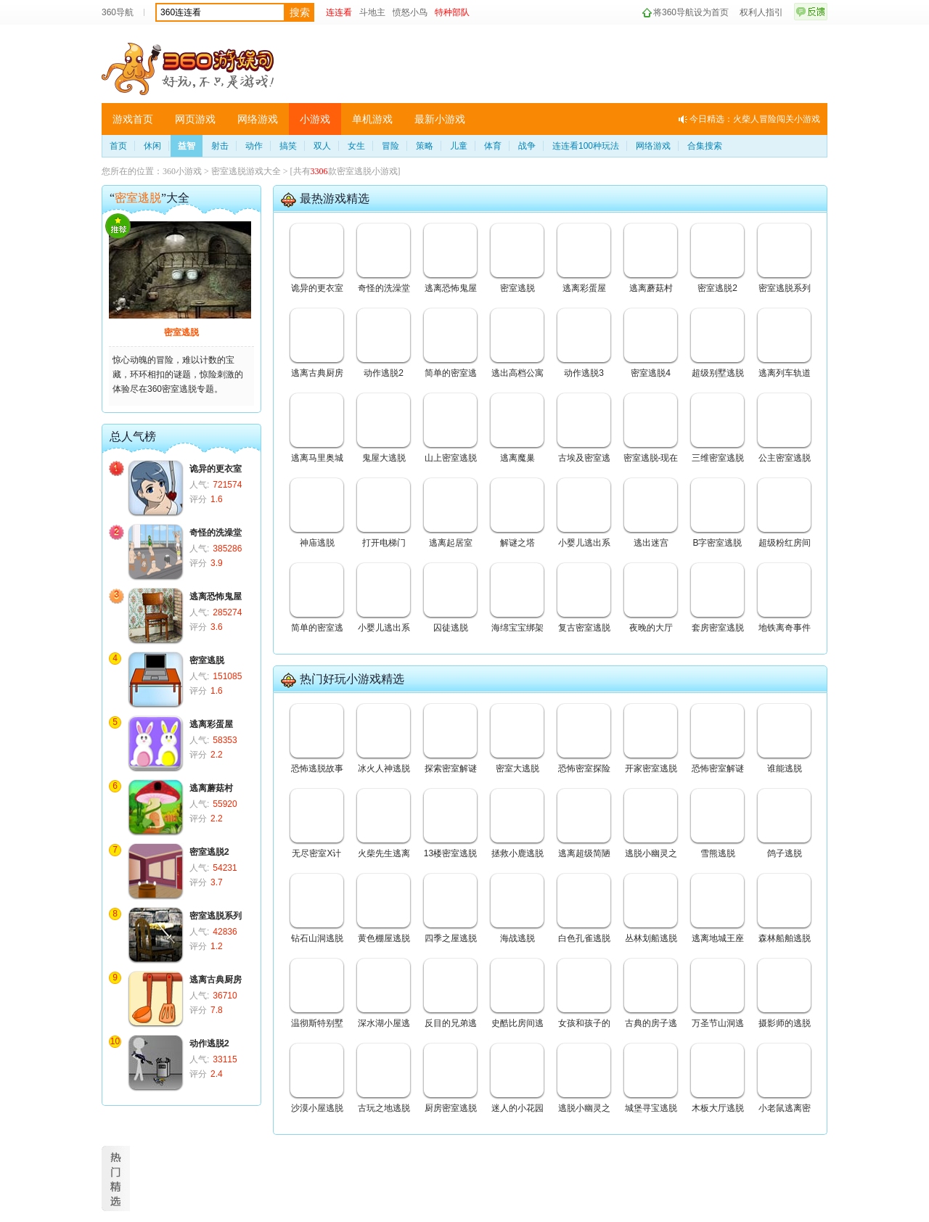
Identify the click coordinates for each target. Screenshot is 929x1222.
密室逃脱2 (209, 852)
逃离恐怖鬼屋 (215, 596)
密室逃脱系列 (215, 916)
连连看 (339, 12)
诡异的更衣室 (215, 469)
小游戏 (315, 119)
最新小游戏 (439, 119)
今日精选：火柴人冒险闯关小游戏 (754, 119)
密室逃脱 (181, 332)
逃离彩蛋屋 (211, 724)
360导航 (118, 12)
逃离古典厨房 (215, 980)
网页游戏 (195, 119)
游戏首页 (132, 119)
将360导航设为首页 (691, 12)
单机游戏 (372, 119)
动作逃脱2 (209, 1043)
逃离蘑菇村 (211, 788)
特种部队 (452, 12)
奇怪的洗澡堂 (215, 533)
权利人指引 (761, 12)
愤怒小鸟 (410, 12)
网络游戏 (257, 119)
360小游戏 (182, 171)
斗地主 (372, 12)
